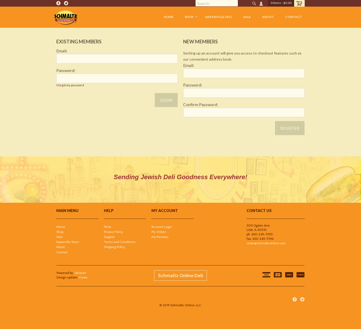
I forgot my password (70, 85)
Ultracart (80, 273)
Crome (83, 277)
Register (289, 128)
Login (166, 100)
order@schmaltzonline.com (266, 243)
